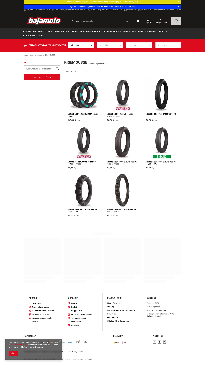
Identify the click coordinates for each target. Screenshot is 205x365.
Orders (33, 298)
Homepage (38, 55)
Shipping (110, 307)
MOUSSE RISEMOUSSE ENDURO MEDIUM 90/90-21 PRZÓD (122, 163)
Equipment (128, 31)
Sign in (148, 21)
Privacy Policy (112, 317)
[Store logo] (44, 21)
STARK (162, 31)
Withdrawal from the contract (118, 321)
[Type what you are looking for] (100, 21)
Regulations (111, 314)
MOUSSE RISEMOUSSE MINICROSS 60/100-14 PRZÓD (120, 115)
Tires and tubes (110, 31)
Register (74, 303)
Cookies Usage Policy (19, 345)
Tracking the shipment (40, 307)
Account (73, 298)
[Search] (127, 21)
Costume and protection (36, 31)
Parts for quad (146, 31)
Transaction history (78, 318)
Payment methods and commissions (121, 310)
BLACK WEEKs (30, 36)
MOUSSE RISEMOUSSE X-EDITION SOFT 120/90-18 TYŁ (82, 211)
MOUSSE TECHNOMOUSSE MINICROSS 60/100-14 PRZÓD (82, 163)
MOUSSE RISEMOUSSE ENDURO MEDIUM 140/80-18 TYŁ (161, 163)
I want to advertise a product (43, 311)
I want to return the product (42, 314)
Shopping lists (161, 23)
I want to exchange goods (42, 318)
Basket (74, 307)
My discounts (76, 322)
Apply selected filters (42, 77)
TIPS (41, 36)
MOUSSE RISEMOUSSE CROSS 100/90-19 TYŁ (161, 115)
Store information (113, 303)
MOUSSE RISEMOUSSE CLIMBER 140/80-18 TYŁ (83, 115)
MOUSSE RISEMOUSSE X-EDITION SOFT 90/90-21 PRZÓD (121, 211)
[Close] (178, 2)
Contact (35, 322)
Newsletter (75, 325)
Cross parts (60, 31)
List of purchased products (81, 314)
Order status (37, 303)
